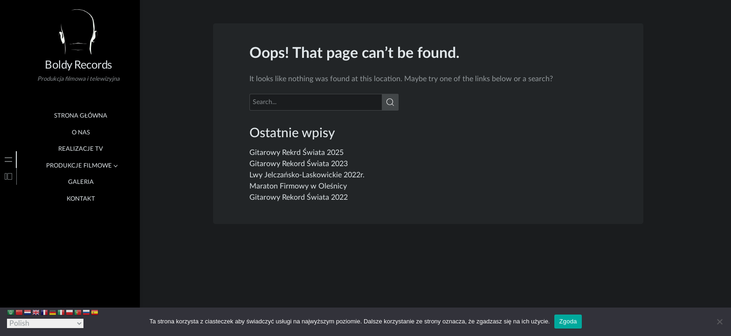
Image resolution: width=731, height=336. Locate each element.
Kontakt (81, 199)
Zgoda (568, 321)
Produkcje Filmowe (79, 166)
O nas (81, 133)
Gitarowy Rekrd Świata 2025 (296, 152)
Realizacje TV (80, 149)
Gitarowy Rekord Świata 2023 (298, 164)
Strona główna (80, 116)
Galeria (81, 182)
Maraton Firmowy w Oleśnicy (298, 186)
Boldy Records (78, 65)
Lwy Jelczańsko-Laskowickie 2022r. (307, 175)
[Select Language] (45, 323)
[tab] (8, 159)
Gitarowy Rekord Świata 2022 (298, 197)
